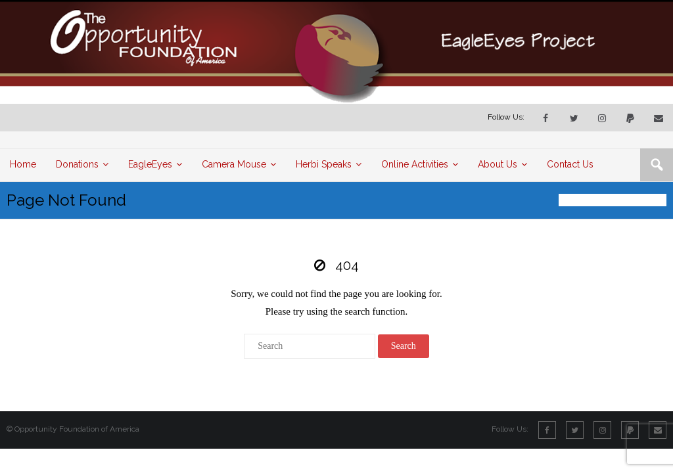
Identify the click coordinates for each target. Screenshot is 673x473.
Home (569, 200)
